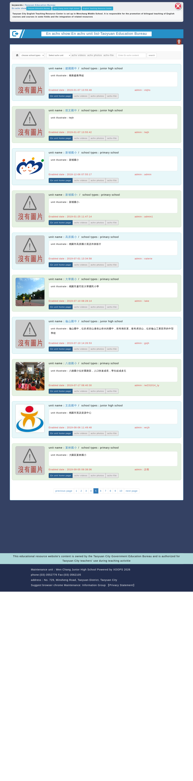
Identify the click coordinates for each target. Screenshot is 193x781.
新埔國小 (71, 152)
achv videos (79, 55)
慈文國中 (71, 110)
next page (132, 490)
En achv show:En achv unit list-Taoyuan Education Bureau (96, 33)
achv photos (94, 55)
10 (120, 490)
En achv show (19, 8)
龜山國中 (71, 321)
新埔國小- (71, 194)
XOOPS (118, 569)
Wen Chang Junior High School (66, 8)
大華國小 (71, 279)
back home (159, 575)
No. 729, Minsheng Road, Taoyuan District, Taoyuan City (80, 580)
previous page (64, 490)
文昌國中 (71, 405)
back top (176, 575)
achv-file (108, 55)
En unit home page (60, 96)
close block (177, 6)
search (152, 55)
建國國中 (71, 68)
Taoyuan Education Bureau (40, 5)
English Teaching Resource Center (97, 8)
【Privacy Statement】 (121, 585)
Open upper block (179, 42)
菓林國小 (71, 447)
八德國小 (71, 363)
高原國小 (71, 236)
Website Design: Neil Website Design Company (19, 578)
